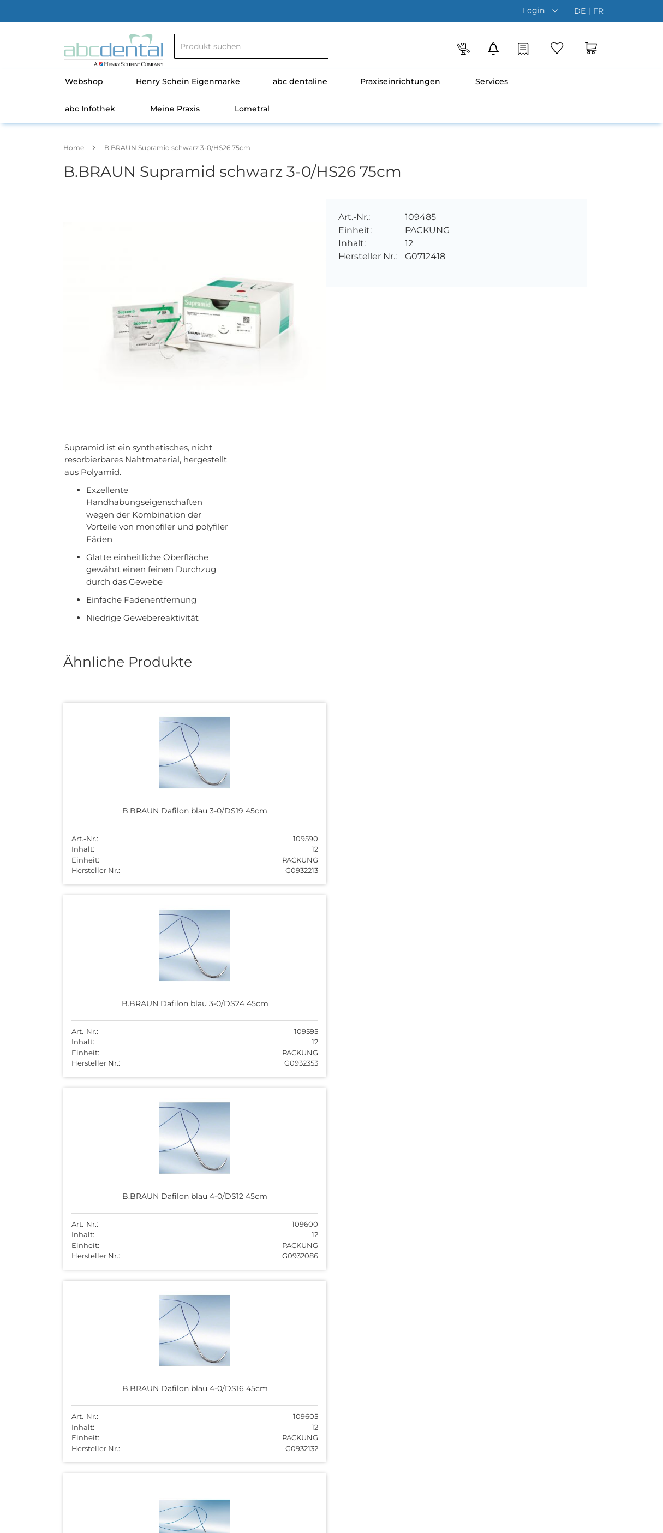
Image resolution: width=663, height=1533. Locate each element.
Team (252, 1200)
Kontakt (257, 1234)
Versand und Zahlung (283, 1252)
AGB (435, 1521)
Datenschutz (474, 1521)
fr (598, 11)
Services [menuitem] (491, 81)
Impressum (572, 1521)
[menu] (331, 96)
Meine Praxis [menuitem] (175, 109)
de (581, 11)
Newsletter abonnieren (285, 1269)
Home (73, 148)
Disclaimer (524, 1521)
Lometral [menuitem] (252, 109)
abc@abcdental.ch (456, 1269)
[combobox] (251, 46)
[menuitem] (84, 82)
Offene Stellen (269, 1217)
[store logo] (113, 50)
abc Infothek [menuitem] (90, 109)
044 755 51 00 (447, 1257)
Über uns (259, 1183)
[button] (543, 10)
